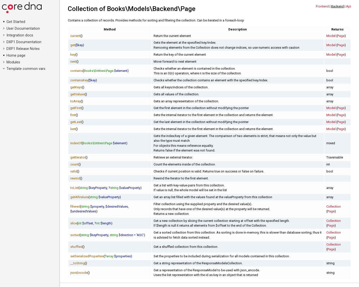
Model (331, 36)
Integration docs (19, 35)
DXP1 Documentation (23, 42)
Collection (333, 206)
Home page (15, 55)
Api (348, 6)
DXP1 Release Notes (23, 49)
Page (341, 36)
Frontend (322, 6)
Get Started (15, 22)
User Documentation (23, 28)
